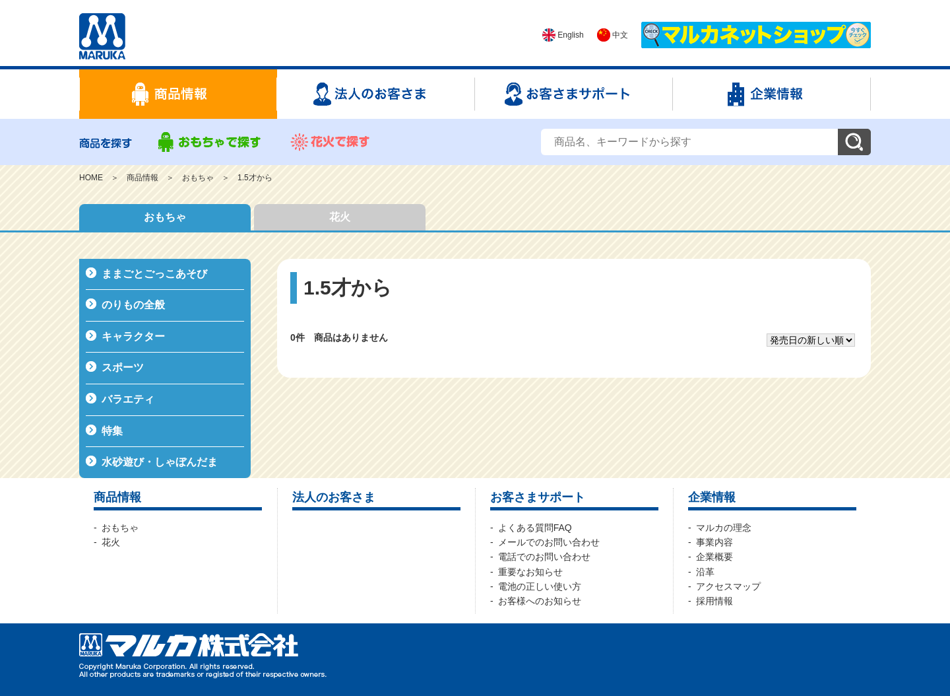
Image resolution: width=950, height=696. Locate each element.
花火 (339, 217)
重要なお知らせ (530, 572)
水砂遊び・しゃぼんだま (160, 462)
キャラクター (133, 336)
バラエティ (128, 399)
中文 (612, 35)
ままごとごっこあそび (154, 273)
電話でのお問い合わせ (544, 556)
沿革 (705, 572)
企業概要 (714, 556)
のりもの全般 (133, 304)
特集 (112, 430)
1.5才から (255, 177)
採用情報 (714, 601)
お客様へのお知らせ (539, 601)
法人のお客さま (333, 497)
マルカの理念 (723, 527)
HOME (91, 177)
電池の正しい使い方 (539, 586)
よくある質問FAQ (535, 527)
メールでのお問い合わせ (549, 542)
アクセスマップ (728, 586)
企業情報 (712, 497)
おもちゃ (198, 177)
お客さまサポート (537, 497)
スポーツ (123, 367)
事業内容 (714, 542)
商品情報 (142, 177)
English (563, 35)
